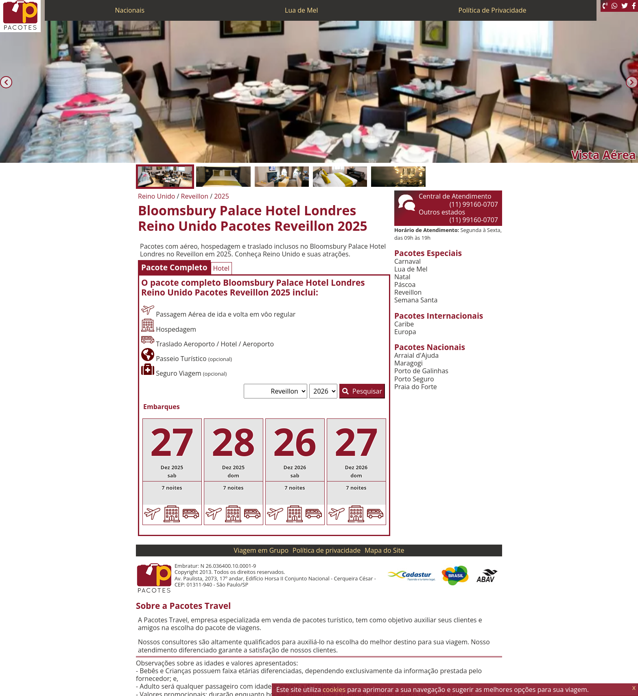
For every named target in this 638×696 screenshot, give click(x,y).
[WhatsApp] (614, 6)
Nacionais (129, 10)
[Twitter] (624, 6)
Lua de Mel (301, 10)
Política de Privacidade (493, 10)
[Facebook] (634, 6)
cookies (334, 689)
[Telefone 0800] (605, 6)
